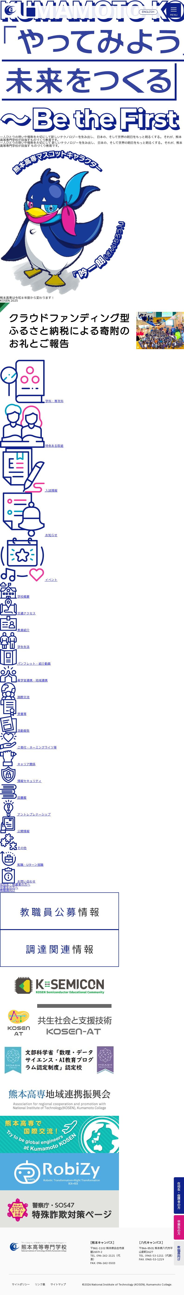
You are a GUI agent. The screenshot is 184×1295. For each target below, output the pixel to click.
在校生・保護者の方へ (15, 885)
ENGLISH (148, 12)
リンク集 (40, 1285)
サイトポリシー (21, 1285)
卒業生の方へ (9, 888)
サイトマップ (58, 1285)
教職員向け (7, 890)
